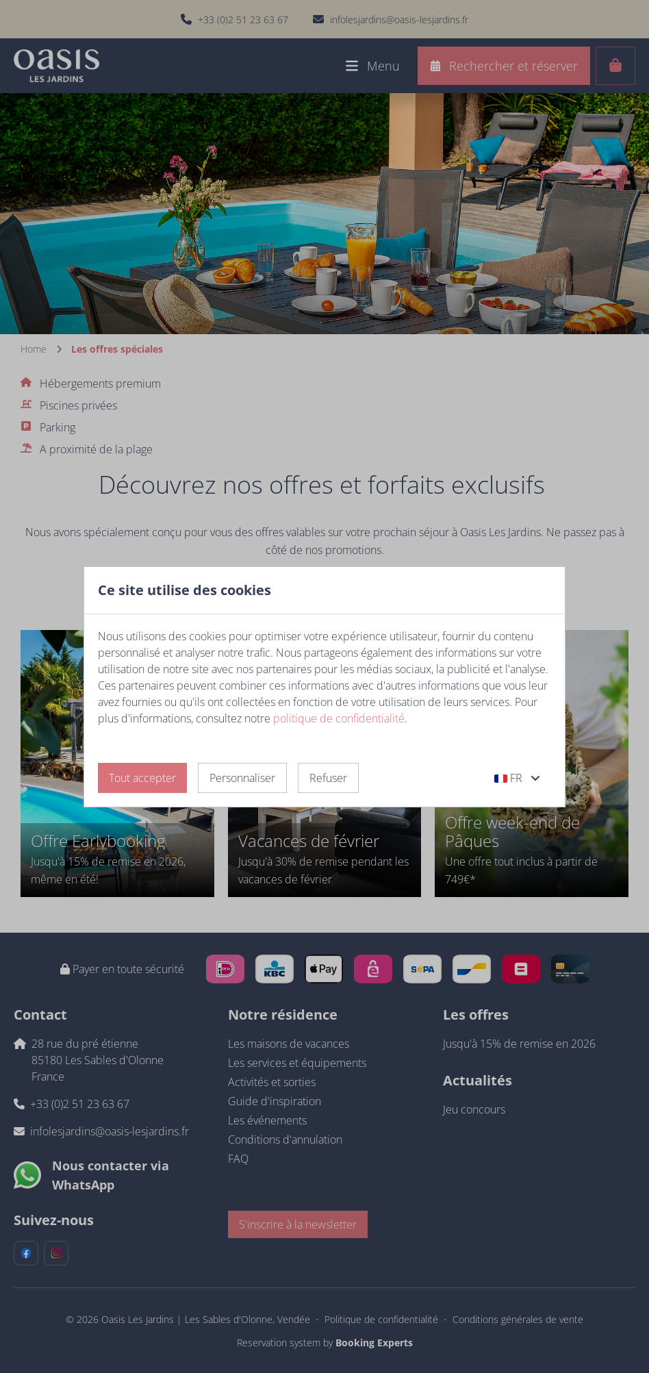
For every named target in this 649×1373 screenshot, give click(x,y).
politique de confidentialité (339, 718)
